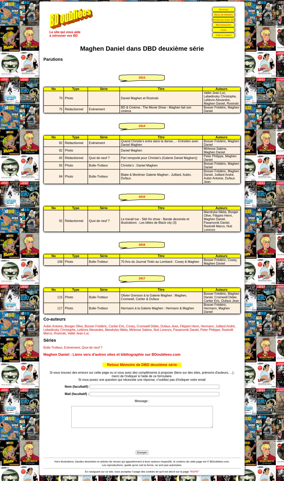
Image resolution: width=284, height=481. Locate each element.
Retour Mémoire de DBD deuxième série (142, 365)
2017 (142, 278)
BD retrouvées (223, 24)
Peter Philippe (210, 329)
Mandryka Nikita (116, 329)
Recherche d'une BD (223, 19)
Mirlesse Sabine (140, 329)
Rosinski (60, 333)
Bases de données (223, 14)
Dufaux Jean (169, 326)
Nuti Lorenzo (163, 329)
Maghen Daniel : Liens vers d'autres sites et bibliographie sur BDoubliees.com (111, 354)
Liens (224, 29)
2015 (142, 196)
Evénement (72, 347)
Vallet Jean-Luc (78, 333)
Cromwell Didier (148, 326)
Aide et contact (224, 35)
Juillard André (225, 326)
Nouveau (223, 9)
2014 (142, 125)
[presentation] (142, 443)
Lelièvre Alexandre (90, 329)
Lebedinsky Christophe (59, 329)
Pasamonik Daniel (186, 329)
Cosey (130, 326)
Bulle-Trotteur (52, 347)
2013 (142, 77)
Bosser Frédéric (96, 326)
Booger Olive (74, 326)
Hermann (207, 326)
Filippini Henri (189, 326)
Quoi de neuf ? (92, 347)
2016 (142, 244)
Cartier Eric (116, 326)
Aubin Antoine (53, 326)
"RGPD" (194, 475)
